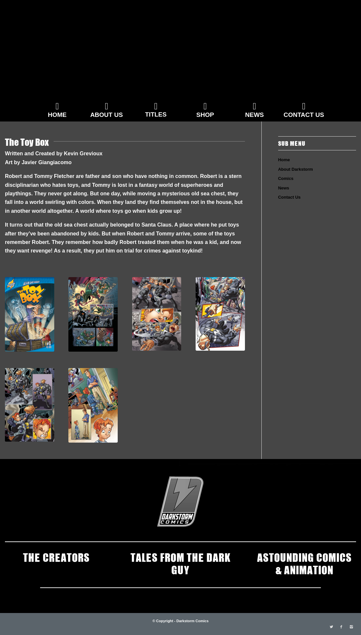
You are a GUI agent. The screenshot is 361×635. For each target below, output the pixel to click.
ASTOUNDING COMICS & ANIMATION (304, 563)
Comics (286, 178)
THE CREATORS (56, 557)
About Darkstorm (295, 169)
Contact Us (289, 197)
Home (284, 159)
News (283, 188)
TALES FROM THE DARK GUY (180, 563)
